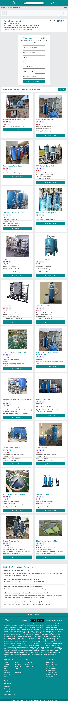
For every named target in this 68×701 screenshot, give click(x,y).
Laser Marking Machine (23, 623)
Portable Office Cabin (33, 632)
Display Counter (40, 626)
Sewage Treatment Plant (11, 540)
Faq (65, 6)
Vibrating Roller (9, 624)
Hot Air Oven (55, 633)
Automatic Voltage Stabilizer (11, 639)
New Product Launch (51, 671)
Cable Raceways (29, 644)
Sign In (54, 2)
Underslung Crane (25, 639)
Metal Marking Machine (15, 642)
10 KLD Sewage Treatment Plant (14, 351)
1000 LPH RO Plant (43, 398)
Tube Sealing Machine (20, 624)
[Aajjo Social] (52, 619)
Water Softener (41, 447)
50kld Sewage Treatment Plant (47, 540)
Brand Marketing (50, 669)
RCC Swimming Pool (46, 651)
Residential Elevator (9, 628)
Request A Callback (34, 613)
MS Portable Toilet (28, 630)
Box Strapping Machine (15, 626)
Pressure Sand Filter (43, 258)
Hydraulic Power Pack (28, 635)
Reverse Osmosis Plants (11, 305)
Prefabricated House (16, 633)
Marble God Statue (27, 642)
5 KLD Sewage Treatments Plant (14, 493)
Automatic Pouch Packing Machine (39, 646)
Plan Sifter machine (9, 644)
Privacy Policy (29, 665)
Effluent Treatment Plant (11, 447)
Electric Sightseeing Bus (34, 653)
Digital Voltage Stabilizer (53, 637)
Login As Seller (50, 675)
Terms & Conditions (30, 663)
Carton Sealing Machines (28, 626)
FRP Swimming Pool (19, 651)
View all (62, 88)
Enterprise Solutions (51, 673)
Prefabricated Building (46, 632)
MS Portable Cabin (48, 630)
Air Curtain (41, 642)
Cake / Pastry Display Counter (46, 640)
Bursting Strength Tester (10, 640)
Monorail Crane (50, 639)
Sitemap (6, 663)
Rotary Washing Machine (23, 637)
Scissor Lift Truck (30, 628)
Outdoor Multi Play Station (45, 623)
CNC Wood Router (40, 635)
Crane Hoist (42, 639)
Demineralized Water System (13, 165)
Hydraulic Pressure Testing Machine (27, 640)
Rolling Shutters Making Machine (41, 648)
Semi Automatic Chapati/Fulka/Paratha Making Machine (39, 649)
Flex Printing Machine (52, 635)
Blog (5, 669)
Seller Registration (51, 661)
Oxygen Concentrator (23, 655)
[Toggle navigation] (64, 12)
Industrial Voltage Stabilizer (38, 637)
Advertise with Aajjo (51, 663)
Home (3, 6)
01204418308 (8, 682)
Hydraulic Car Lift (20, 628)
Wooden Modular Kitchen (25, 648)
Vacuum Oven (47, 633)
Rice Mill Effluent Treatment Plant (14, 118)
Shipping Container (28, 633)
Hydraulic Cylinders (17, 635)
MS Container (12, 632)
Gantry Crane (34, 639)
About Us (7, 661)
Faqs (5, 675)
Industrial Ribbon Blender (33, 624)
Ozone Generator (35, 655)
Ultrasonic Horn (20, 644)
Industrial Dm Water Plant (45, 493)
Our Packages (50, 665)
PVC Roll (35, 642)
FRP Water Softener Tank (45, 165)
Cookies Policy (29, 661)
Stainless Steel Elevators (42, 628)
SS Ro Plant (7, 258)
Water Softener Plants (44, 305)
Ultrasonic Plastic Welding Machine (44, 644)
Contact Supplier (17, 129)
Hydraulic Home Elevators (52, 626)
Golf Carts (44, 653)
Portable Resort (38, 630)
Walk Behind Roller (58, 623)
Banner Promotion (51, 667)
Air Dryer (15, 648)
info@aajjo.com (8, 688)
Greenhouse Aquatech (13, 6)
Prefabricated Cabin (22, 632)
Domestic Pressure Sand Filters (14, 212)
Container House (38, 633)
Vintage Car (51, 653)
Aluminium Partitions (46, 624)
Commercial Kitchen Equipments (54, 642)
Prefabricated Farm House (16, 630)
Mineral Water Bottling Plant (46, 212)
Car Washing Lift (55, 648)
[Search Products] (24, 2)
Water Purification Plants (45, 118)
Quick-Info (7, 671)
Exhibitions (7, 673)
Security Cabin (54, 628)
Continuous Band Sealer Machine (21, 646)
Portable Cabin (34, 623)
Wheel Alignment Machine (16, 649)
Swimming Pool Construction (32, 651)
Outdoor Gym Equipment (20, 653)
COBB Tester (58, 639)
